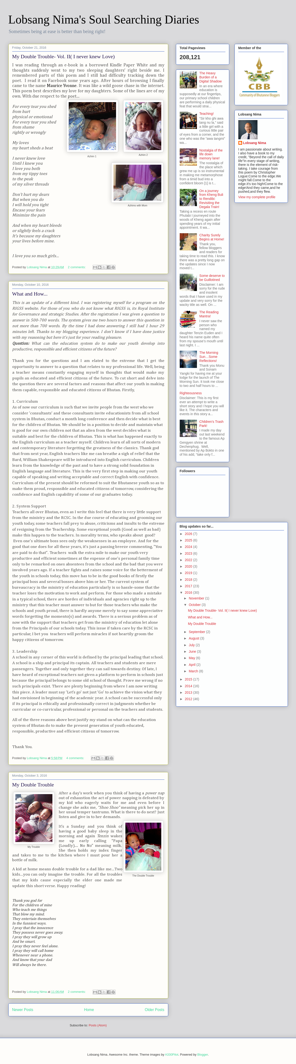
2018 (189, 579)
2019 (189, 573)
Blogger (202, 1054)
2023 (189, 553)
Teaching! (206, 114)
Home (89, 1010)
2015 (189, 679)
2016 (189, 592)
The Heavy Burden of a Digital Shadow (210, 77)
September (197, 632)
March (194, 671)
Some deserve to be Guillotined (212, 278)
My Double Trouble (33, 785)
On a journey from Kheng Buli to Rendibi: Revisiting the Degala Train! (211, 199)
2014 (189, 686)
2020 (189, 566)
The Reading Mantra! (208, 314)
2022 (189, 560)
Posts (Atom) (98, 1025)
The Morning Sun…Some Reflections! (208, 357)
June (193, 651)
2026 (189, 534)
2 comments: (77, 267)
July (192, 645)
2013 (189, 692)
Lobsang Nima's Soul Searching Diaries (103, 19)
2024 (189, 547)
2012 (189, 699)
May (192, 658)
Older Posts (154, 1010)
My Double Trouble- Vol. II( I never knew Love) (63, 56)
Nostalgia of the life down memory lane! (211, 154)
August (194, 638)
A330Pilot (171, 1054)
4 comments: (75, 758)
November (197, 598)
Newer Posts (22, 1010)
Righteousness (191, 393)
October (195, 605)
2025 (189, 540)
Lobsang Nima (254, 143)
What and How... (30, 294)
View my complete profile (256, 197)
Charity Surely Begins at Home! (211, 237)
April (192, 665)
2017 (189, 586)
